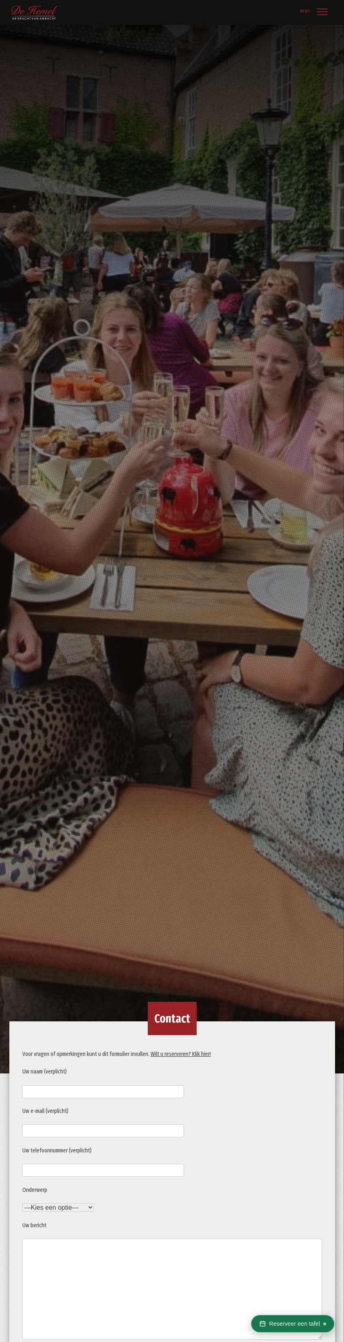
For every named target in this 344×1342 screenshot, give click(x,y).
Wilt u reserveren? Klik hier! (181, 1054)
